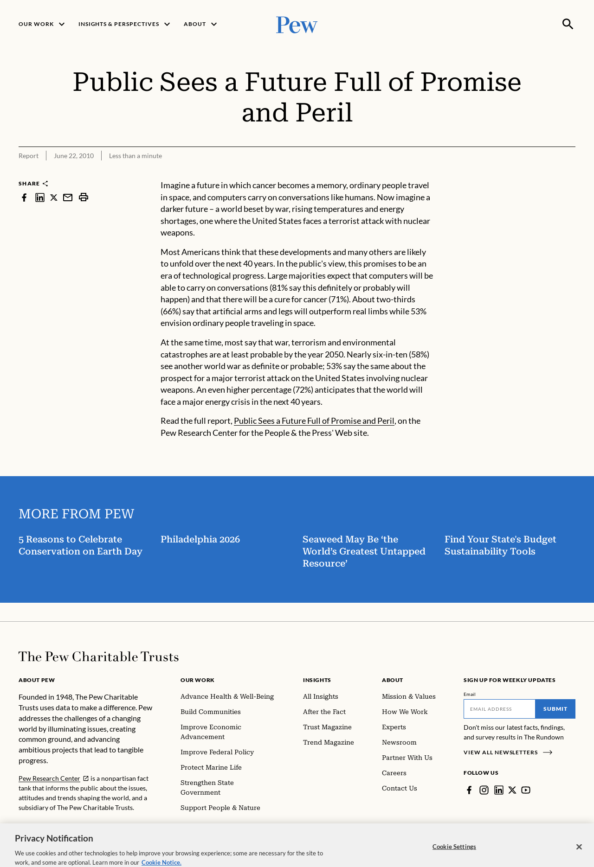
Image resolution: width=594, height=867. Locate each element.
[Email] (500, 709)
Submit (555, 708)
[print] (83, 197)
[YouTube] (525, 790)
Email (470, 694)
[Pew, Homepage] (297, 23)
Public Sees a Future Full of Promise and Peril (314, 420)
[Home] (99, 656)
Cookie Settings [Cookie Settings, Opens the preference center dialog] (454, 854)
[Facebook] (469, 790)
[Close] (579, 854)
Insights (317, 679)
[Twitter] (512, 790)
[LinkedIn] (498, 790)
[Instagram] (484, 790)
